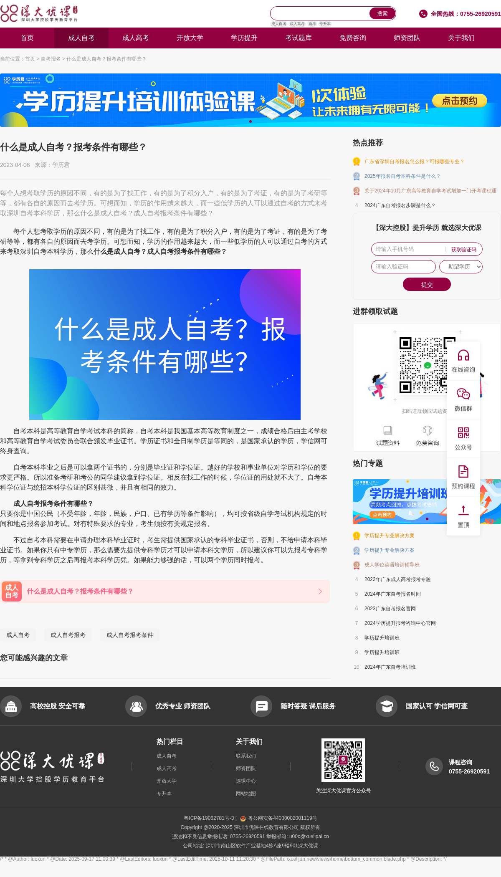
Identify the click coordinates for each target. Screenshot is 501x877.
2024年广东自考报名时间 (392, 594)
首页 (27, 37)
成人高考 (297, 24)
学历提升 (244, 37)
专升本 (325, 24)
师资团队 (407, 37)
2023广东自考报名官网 (390, 609)
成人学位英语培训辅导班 (392, 565)
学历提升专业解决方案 (389, 535)
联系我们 (246, 756)
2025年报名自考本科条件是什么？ (402, 176)
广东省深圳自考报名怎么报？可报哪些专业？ (414, 161)
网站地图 (246, 793)
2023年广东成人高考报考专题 (397, 579)
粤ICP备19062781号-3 (209, 818)
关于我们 (461, 37)
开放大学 (190, 37)
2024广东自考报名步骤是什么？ (400, 205)
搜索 (382, 13)
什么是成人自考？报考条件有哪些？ (106, 59)
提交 (427, 284)
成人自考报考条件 (129, 635)
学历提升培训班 (382, 638)
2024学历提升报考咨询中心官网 (400, 623)
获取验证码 (463, 250)
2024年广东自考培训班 (390, 667)
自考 (312, 24)
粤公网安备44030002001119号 (278, 818)
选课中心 (246, 781)
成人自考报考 (68, 635)
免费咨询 (352, 37)
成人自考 (278, 24)
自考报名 (51, 59)
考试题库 (298, 37)
